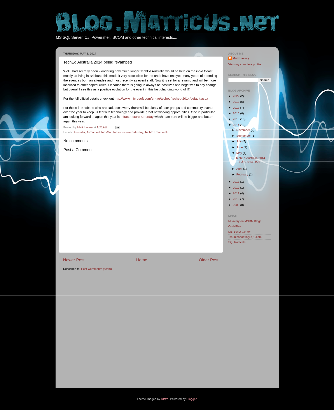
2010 (236, 199)
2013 (236, 181)
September (244, 135)
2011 (236, 193)
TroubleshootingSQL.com (245, 237)
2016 (236, 113)
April (239, 168)
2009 (236, 205)
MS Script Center (239, 231)
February (242, 174)
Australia (79, 132)
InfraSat (106, 132)
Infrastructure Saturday (137, 116)
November (243, 130)
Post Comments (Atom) (96, 268)
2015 (236, 119)
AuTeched (93, 132)
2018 (236, 101)
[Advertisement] (245, 317)
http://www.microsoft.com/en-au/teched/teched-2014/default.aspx (161, 98)
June (240, 147)
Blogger (191, 399)
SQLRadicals (237, 242)
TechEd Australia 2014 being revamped (250, 159)
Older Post (208, 260)
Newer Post (74, 260)
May (239, 153)
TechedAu (162, 132)
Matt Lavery (241, 58)
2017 (236, 107)
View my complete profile (244, 64)
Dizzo (164, 399)
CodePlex (234, 226)
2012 (236, 187)
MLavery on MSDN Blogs (245, 221)
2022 (236, 96)
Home (141, 260)
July (239, 141)
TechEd (149, 132)
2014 (236, 125)
